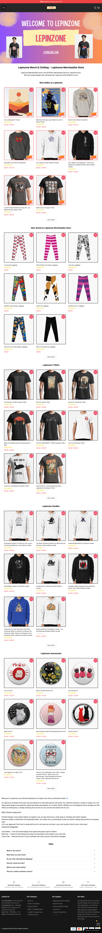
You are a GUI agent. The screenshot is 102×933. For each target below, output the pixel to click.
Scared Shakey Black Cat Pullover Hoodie (81, 543)
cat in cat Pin (8, 690)
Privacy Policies (32, 906)
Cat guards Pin (73, 690)
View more (51, 220)
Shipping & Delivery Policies (61, 901)
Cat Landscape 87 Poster (12, 120)
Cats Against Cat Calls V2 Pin (13, 772)
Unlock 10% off (98, 924)
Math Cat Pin (8, 731)
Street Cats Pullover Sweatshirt (78, 120)
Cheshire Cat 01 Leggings (76, 306)
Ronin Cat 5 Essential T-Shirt (77, 402)
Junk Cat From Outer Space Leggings (15, 347)
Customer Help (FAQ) (59, 912)
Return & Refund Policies (60, 906)
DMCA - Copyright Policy (35, 909)
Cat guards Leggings (10, 265)
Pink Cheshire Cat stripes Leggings (47, 265)
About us (30, 901)
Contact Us (56, 909)
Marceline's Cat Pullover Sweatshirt (15, 163)
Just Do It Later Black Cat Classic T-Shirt (16, 486)
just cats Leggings (74, 265)
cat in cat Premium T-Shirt (76, 443)
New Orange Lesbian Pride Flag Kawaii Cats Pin (51, 731)
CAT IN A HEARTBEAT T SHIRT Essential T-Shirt (50, 443)
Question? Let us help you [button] (93, 930)
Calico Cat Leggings (42, 306)
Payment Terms (58, 903)
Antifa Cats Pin (73, 731)
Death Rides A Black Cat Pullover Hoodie (16, 586)
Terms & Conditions (34, 903)
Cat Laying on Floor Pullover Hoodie (47, 163)
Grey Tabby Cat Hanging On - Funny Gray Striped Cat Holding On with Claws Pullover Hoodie (81, 165)
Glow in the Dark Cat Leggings (45, 347)
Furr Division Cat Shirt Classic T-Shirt (15, 402)
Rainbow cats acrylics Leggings (14, 306)
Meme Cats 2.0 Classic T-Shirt (45, 208)
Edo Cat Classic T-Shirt (43, 402)
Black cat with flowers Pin (44, 690)
